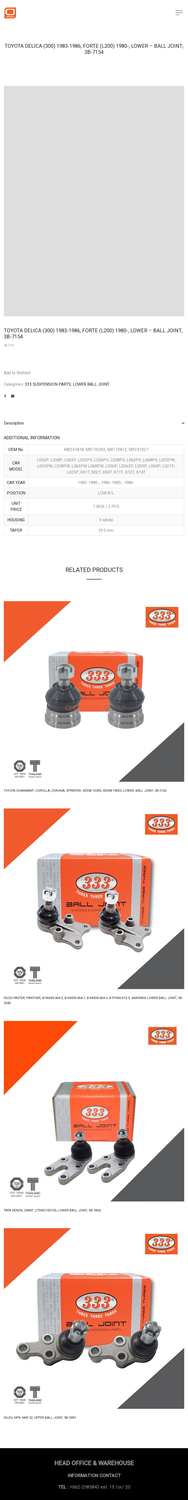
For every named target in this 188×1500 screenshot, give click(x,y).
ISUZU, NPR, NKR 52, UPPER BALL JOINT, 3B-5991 (40, 1417)
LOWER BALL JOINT (91, 384)
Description (14, 423)
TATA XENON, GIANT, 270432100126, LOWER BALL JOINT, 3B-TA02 (52, 1210)
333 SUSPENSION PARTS (48, 384)
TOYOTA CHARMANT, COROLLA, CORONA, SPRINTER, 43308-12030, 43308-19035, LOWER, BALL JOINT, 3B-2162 (85, 790)
